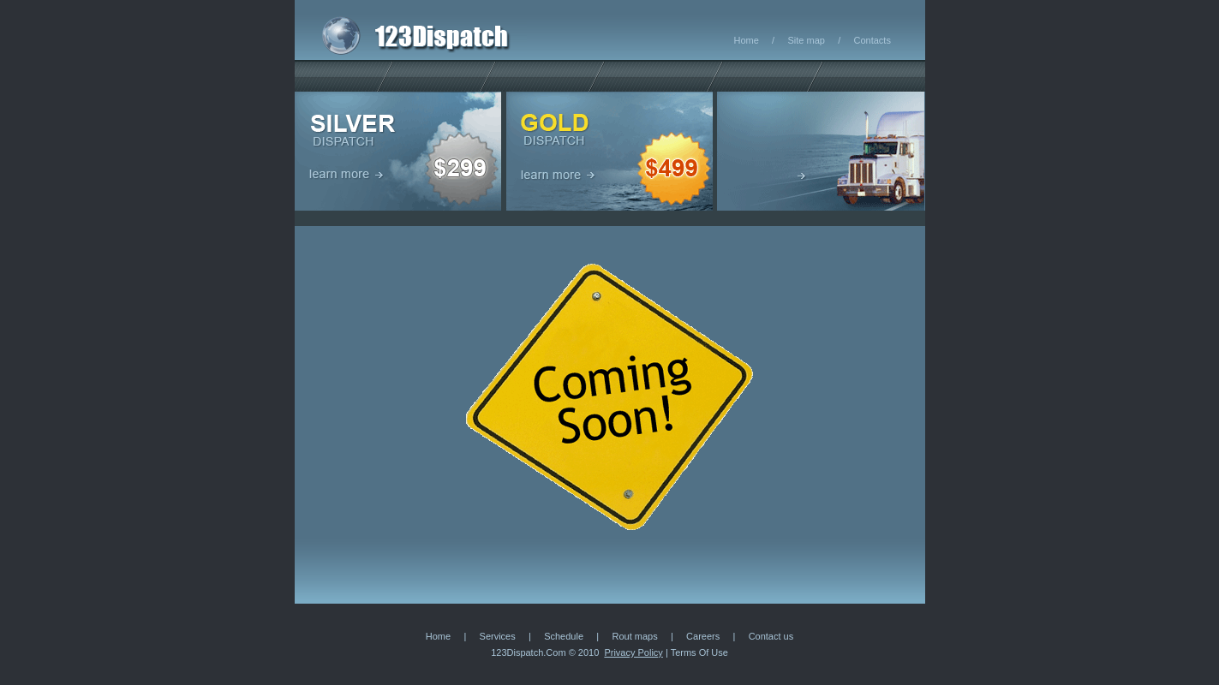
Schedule (563, 636)
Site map (805, 40)
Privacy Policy (633, 652)
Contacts (872, 40)
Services (498, 636)
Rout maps (634, 636)
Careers (703, 636)
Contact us (771, 636)
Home (746, 40)
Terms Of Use (699, 652)
